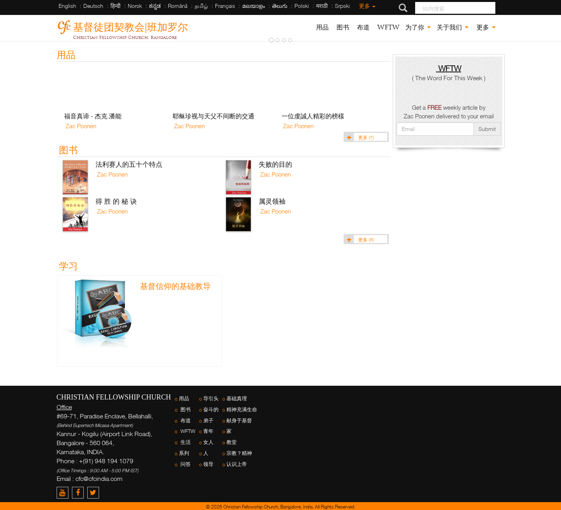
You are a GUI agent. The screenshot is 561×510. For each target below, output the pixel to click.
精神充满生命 (241, 409)
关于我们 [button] (453, 27)
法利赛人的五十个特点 (129, 164)
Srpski (342, 5)
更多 (366, 5)
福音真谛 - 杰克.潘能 (92, 116)
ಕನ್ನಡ (155, 5)
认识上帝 (236, 464)
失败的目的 (275, 164)
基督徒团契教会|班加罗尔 (130, 26)
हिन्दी (115, 5)
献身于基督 (239, 420)
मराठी (322, 5)
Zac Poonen (80, 125)
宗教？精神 (239, 453)
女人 (208, 442)
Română (178, 5)
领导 (208, 464)
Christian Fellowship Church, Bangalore (125, 37)
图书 (342, 27)
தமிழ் (201, 5)
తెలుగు (279, 5)
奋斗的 (211, 409)
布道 (362, 27)
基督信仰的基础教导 (175, 286)
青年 (208, 431)
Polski (301, 5)
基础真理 (236, 398)
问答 (185, 464)
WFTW (387, 27)
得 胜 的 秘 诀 (116, 201)
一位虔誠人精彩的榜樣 (312, 116)
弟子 (208, 420)
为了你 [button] (418, 27)
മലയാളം (253, 5)
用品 (322, 27)
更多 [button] (485, 27)
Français (225, 5)
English (67, 5)
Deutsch (93, 5)
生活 (185, 442)
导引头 (211, 398)
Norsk (135, 5)
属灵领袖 (272, 201)
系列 (184, 453)
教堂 (231, 442)
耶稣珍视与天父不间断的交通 (213, 116)
